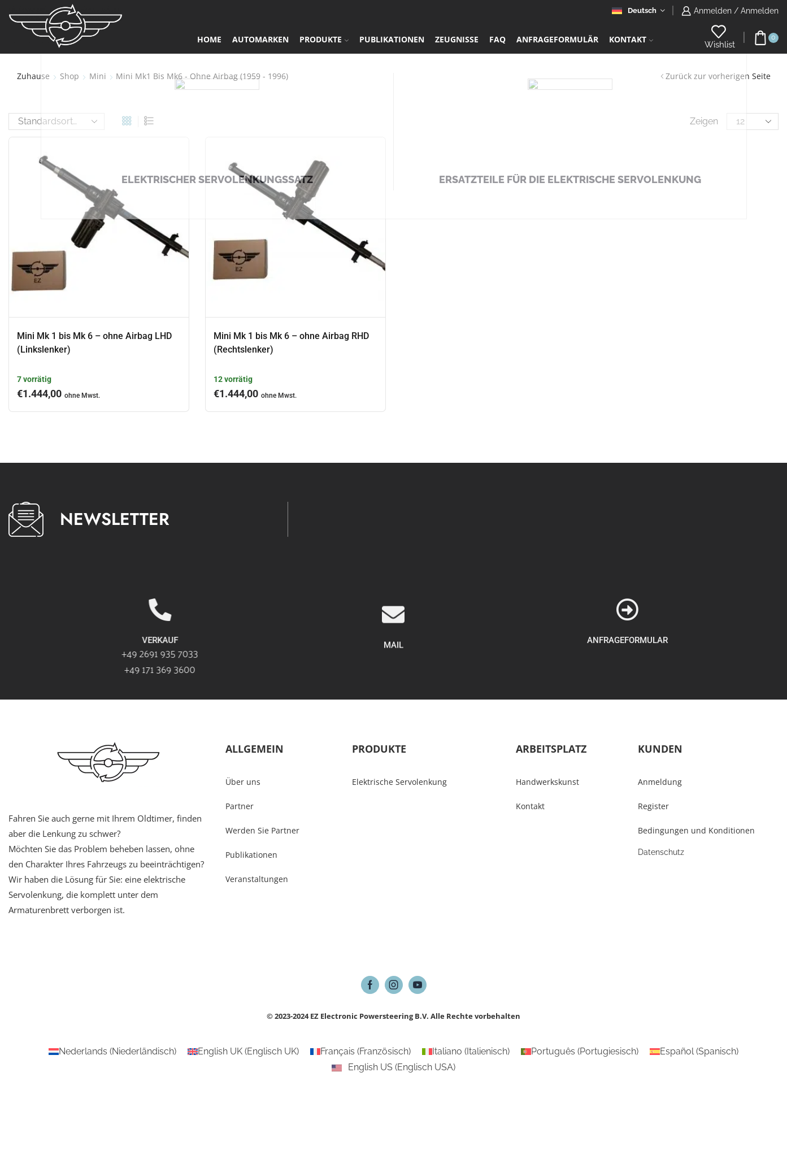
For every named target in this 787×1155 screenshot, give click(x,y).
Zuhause (33, 76)
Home (209, 39)
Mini (97, 76)
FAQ (497, 39)
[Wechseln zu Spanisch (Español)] (694, 1052)
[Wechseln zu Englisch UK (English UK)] (243, 1052)
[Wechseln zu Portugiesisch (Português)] (579, 1052)
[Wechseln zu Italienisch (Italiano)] (465, 1052)
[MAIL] (393, 678)
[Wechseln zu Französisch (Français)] (360, 1052)
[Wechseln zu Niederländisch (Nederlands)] (112, 1052)
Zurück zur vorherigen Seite (718, 76)
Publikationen (391, 39)
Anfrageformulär (557, 39)
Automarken (260, 39)
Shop (69, 76)
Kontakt (631, 39)
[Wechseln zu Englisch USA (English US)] (393, 1067)
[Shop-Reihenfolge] (56, 121)
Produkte (324, 39)
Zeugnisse (457, 39)
